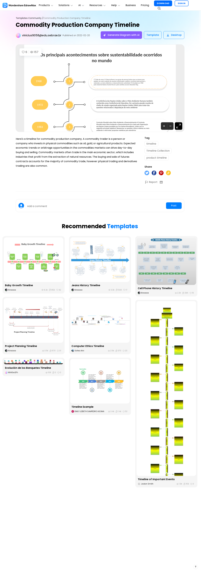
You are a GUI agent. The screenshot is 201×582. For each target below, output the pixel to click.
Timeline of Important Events (156, 480)
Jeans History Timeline (85, 286)
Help (116, 5)
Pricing (145, 5)
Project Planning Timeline (21, 346)
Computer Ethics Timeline (87, 346)
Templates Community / (29, 18)
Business (131, 5)
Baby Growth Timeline (19, 286)
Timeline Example (82, 407)
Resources (98, 5)
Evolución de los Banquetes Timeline (28, 368)
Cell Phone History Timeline (155, 289)
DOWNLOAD (163, 3)
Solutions (66, 5)
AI (81, 5)
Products (46, 5)
